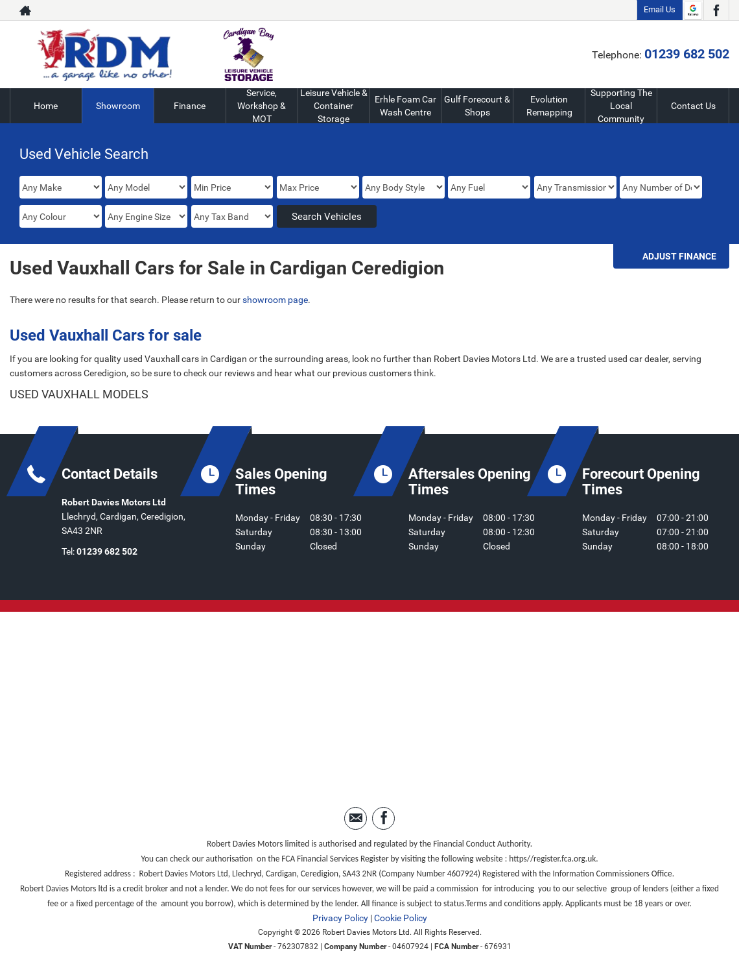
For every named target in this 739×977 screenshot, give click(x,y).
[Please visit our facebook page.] (716, 10)
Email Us (659, 9)
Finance (189, 106)
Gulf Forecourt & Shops (477, 105)
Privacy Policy (340, 918)
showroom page (275, 300)
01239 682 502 (686, 54)
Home (46, 106)
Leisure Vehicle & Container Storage (334, 105)
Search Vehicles (327, 217)
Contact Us (693, 106)
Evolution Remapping (549, 105)
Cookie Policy (400, 918)
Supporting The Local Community (621, 105)
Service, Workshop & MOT (262, 105)
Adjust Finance (679, 256)
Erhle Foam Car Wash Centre (405, 105)
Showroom (118, 106)
